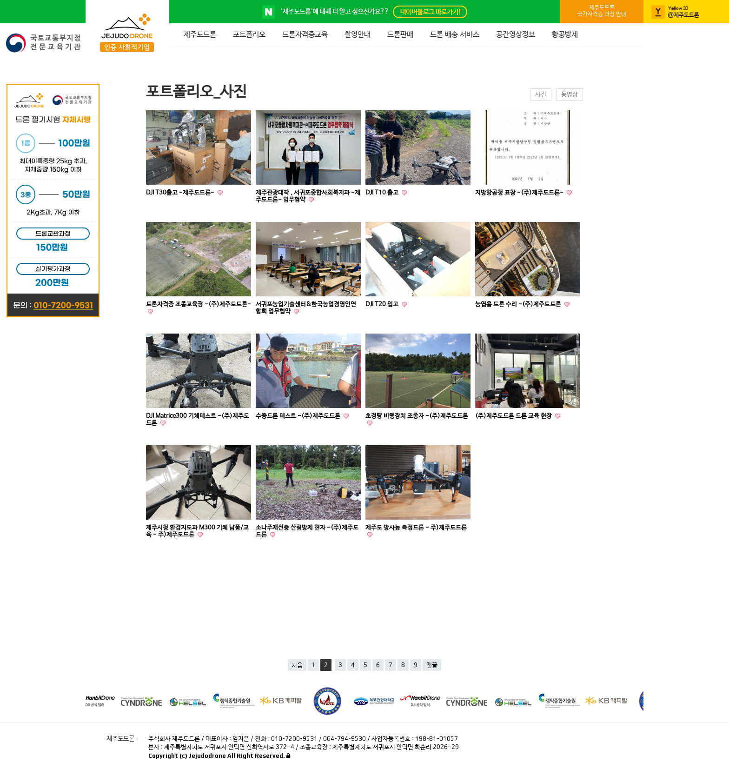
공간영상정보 (515, 34)
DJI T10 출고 (382, 192)
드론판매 (400, 34)
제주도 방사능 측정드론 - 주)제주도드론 (416, 527)
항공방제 (565, 34)
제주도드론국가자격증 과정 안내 (601, 11)
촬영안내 (358, 34)
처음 (297, 665)
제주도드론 (200, 34)
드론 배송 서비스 (454, 34)
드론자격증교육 (305, 34)
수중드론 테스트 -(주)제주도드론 (299, 416)
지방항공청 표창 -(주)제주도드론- (520, 192)
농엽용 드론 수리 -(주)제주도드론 (519, 304)
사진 (540, 94)
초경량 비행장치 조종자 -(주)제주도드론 (416, 416)
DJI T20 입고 (382, 304)
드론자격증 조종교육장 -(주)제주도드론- (198, 304)
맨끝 (431, 665)
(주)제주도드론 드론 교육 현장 (514, 416)
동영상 (569, 94)
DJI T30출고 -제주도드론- (181, 192)
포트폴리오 (249, 34)
